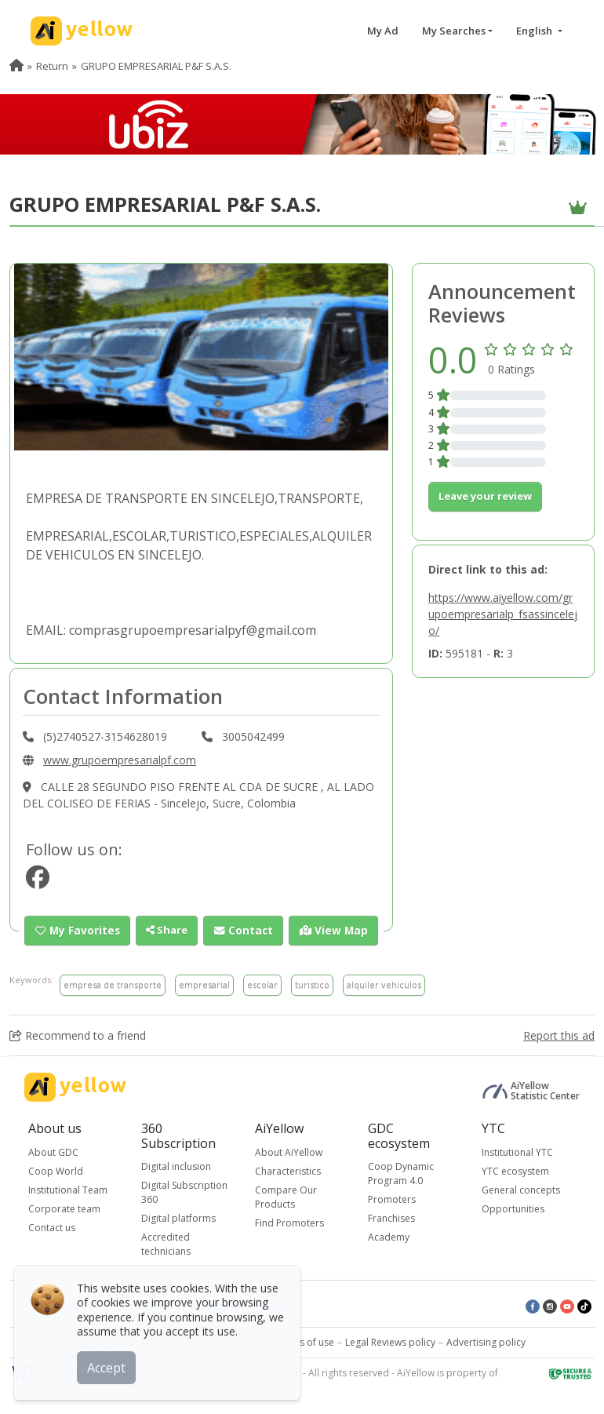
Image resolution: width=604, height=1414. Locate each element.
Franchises (391, 1218)
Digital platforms (178, 1218)
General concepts (521, 1189)
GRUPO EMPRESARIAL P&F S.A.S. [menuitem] (156, 66)
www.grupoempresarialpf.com (119, 760)
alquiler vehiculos (384, 984)
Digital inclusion (176, 1166)
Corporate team (64, 1208)
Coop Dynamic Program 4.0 (401, 1173)
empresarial (204, 984)
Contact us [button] (51, 1227)
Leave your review (485, 496)
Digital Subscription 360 (184, 1192)
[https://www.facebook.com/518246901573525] (37, 881)
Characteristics (288, 1170)
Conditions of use (295, 1342)
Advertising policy (486, 1342)
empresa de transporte (113, 984)
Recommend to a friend (77, 1034)
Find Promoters (289, 1222)
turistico (312, 984)
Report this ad (559, 1034)
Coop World (55, 1170)
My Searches (454, 31)
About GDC (53, 1151)
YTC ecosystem (515, 1170)
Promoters (392, 1199)
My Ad (382, 31)
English (535, 31)
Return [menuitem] (52, 66)
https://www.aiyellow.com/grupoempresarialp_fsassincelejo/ (502, 614)
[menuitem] (16, 66)
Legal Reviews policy (390, 1342)
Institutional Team (67, 1189)
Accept (108, 1366)
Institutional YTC (517, 1151)
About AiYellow (288, 1151)
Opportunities (513, 1208)
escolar (262, 984)
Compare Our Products (286, 1196)
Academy (388, 1237)
